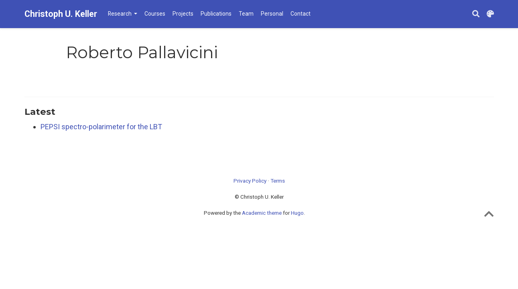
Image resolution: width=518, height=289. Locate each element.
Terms (277, 180)
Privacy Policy (250, 180)
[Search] (475, 14)
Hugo (297, 213)
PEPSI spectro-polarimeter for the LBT (101, 126)
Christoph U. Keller (60, 14)
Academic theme (262, 213)
